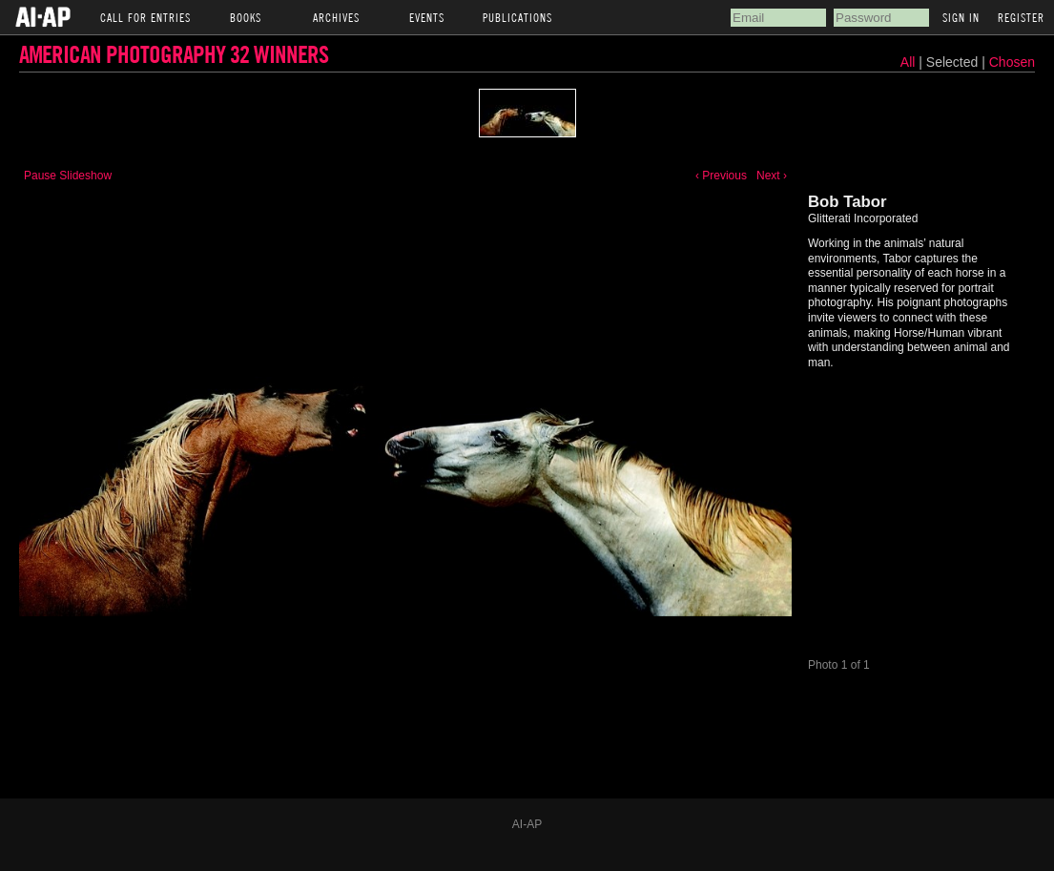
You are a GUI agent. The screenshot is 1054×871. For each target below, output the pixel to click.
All (908, 62)
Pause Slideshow (68, 175)
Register (1021, 17)
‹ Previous (721, 175)
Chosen (1012, 62)
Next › (771, 175)
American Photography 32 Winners (173, 54)
